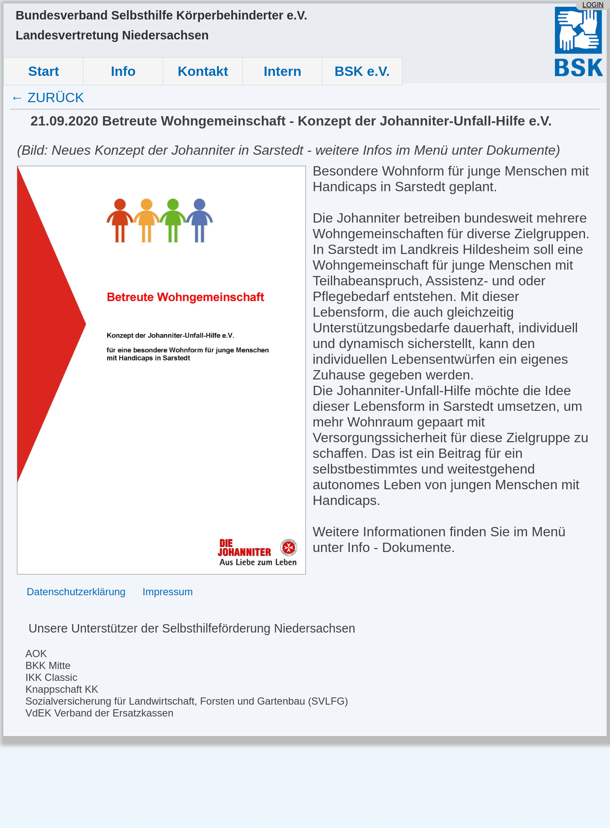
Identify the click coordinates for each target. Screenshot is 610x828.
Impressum (167, 591)
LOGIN (593, 4)
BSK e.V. (362, 71)
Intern (283, 71)
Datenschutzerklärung (76, 591)
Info (123, 71)
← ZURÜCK (47, 97)
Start (43, 71)
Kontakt (202, 71)
